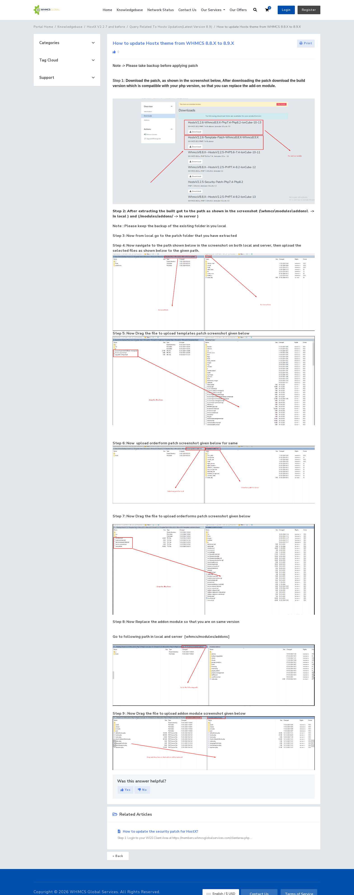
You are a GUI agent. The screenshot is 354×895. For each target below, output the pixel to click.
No (142, 790)
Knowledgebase (130, 10)
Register (309, 10)
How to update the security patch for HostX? (214, 835)
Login (286, 10)
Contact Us (187, 10)
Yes (125, 790)
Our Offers (238, 10)
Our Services (211, 10)
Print (306, 43)
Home (107, 10)
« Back (118, 856)
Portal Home (43, 27)
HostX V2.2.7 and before (106, 27)
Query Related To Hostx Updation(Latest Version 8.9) (171, 27)
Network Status (160, 10)
